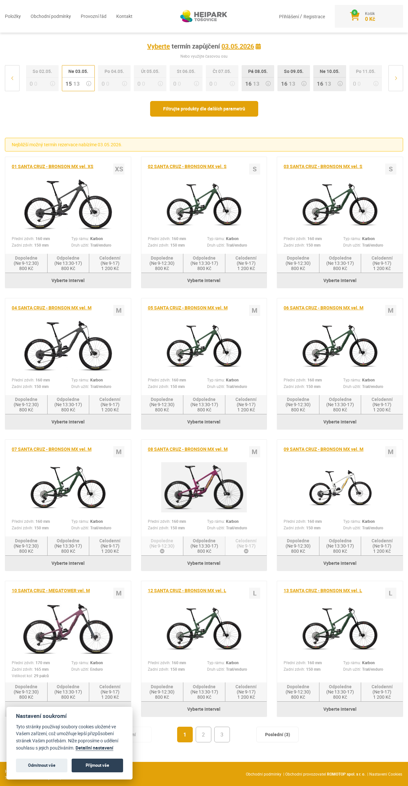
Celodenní (109, 263)
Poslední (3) (277, 734)
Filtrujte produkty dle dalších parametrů (204, 109)
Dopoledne (26, 263)
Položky (13, 16)
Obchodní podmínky (51, 16)
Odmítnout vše (41, 765)
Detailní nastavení (94, 748)
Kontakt (124, 16)
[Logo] (204, 16)
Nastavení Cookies (385, 774)
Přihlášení (289, 16)
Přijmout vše (97, 765)
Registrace (314, 16)
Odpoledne (68, 263)
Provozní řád (93, 16)
